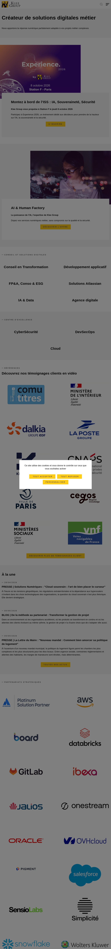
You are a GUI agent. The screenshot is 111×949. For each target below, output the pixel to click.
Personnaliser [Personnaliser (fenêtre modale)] (55, 482)
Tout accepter (42, 476)
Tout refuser (69, 476)
